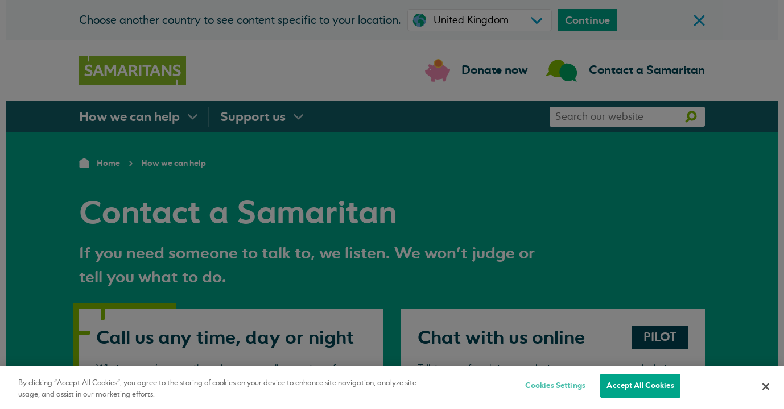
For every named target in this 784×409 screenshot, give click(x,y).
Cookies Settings (555, 385)
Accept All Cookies (640, 385)
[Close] (765, 386)
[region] (392, 387)
